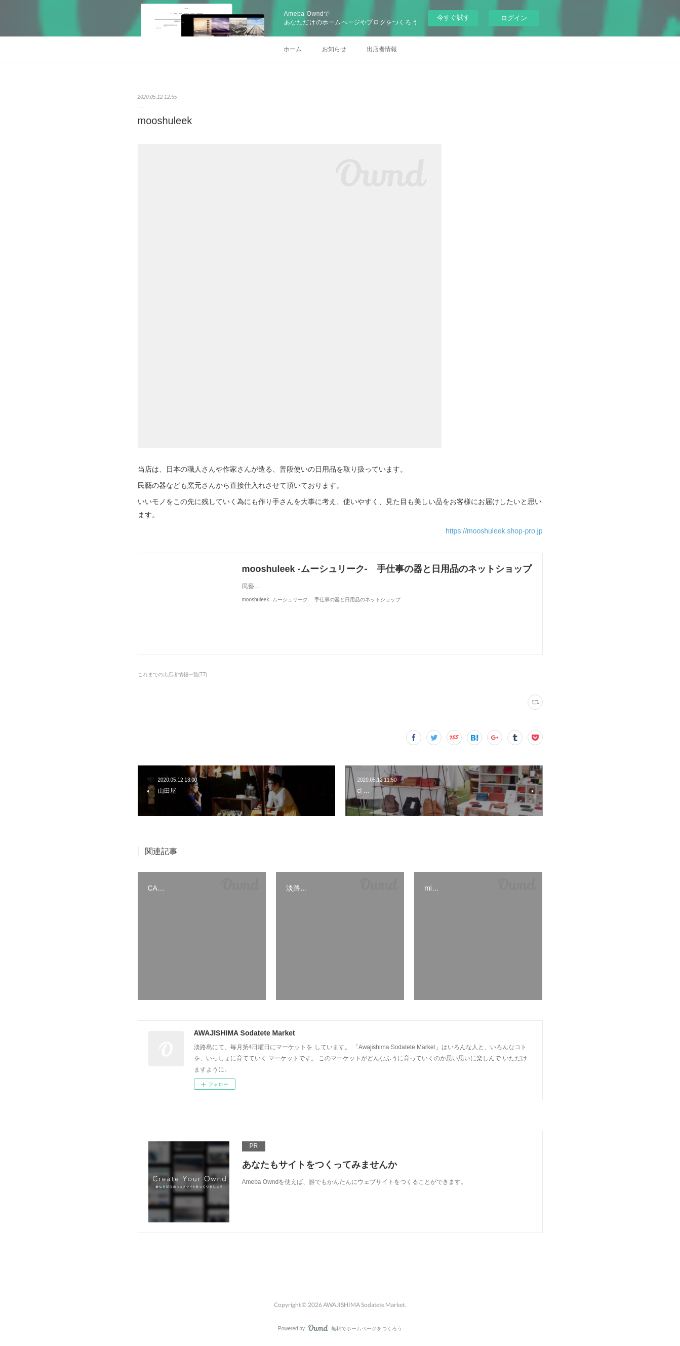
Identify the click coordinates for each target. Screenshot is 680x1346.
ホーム (293, 49)
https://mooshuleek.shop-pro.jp (494, 531)
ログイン (514, 18)
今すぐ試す (453, 17)
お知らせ (334, 49)
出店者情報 (382, 49)
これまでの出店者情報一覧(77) (173, 674)
